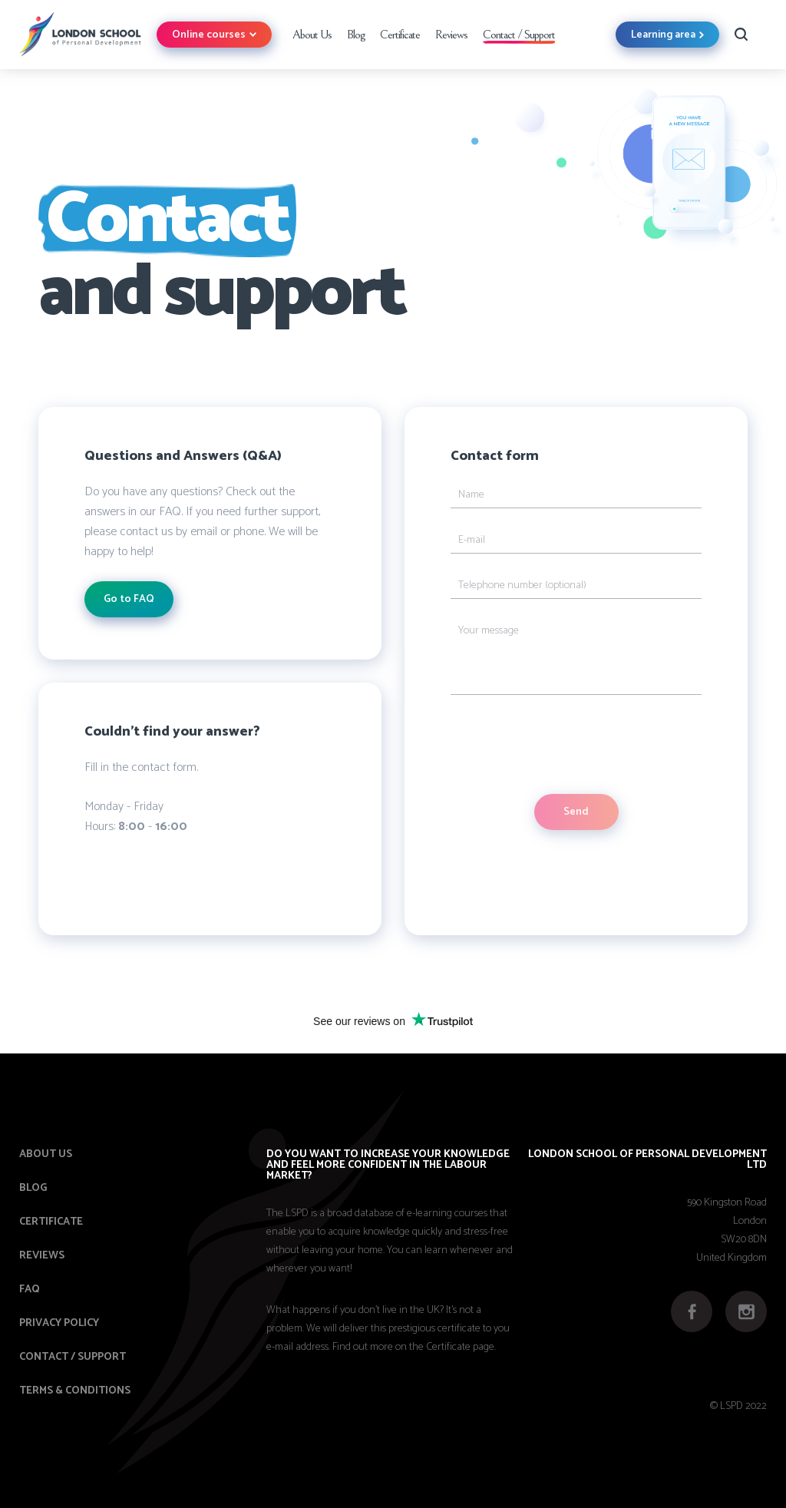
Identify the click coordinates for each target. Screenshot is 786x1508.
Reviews (451, 34)
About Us (312, 34)
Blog (356, 34)
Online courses (214, 35)
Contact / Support (519, 34)
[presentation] (567, 745)
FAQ (29, 1289)
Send (576, 812)
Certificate (400, 34)
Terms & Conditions (74, 1391)
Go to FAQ (129, 599)
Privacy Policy (59, 1323)
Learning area (667, 35)
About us (45, 1154)
